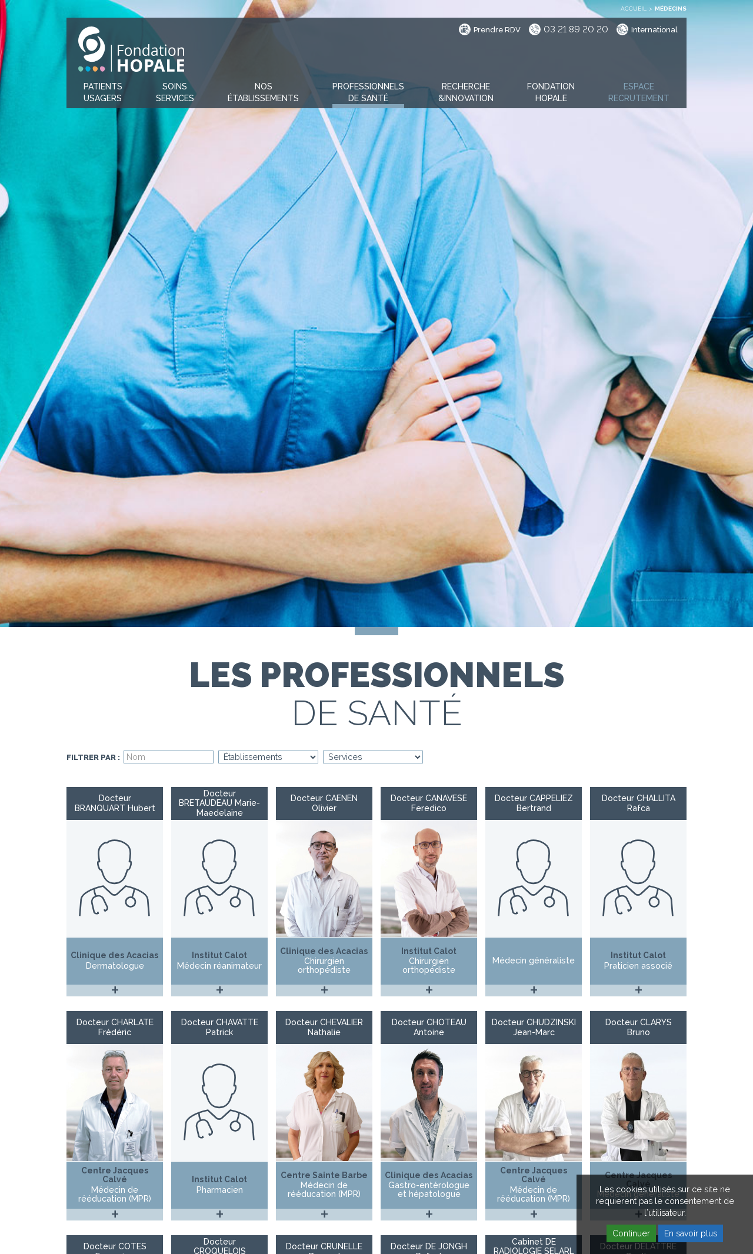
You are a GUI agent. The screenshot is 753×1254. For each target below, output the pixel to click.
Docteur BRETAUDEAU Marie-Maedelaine (219, 803)
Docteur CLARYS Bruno (638, 1027)
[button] (103, 93)
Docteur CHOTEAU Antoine (429, 1027)
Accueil (634, 8)
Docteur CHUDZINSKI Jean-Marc (534, 1027)
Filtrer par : (93, 757)
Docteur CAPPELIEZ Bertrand (534, 803)
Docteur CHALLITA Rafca (638, 803)
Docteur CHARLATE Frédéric (115, 1027)
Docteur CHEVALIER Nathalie (324, 1027)
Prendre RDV (497, 30)
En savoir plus (690, 1233)
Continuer (631, 1233)
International (654, 30)
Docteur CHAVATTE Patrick (219, 1027)
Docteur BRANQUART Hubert (115, 803)
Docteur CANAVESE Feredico (429, 803)
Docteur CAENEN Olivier (324, 803)
